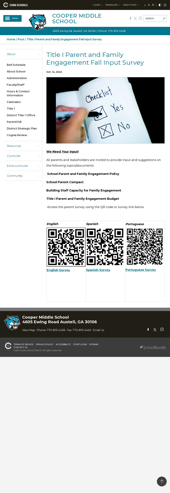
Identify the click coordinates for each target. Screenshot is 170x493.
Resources (14, 146)
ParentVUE (14, 121)
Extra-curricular (17, 165)
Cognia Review (17, 135)
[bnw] (160, 5)
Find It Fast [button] (129, 4)
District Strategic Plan (22, 128)
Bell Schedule (16, 64)
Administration (17, 78)
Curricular (14, 155)
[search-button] (164, 19)
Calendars (14, 102)
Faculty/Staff (15, 84)
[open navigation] (12, 18)
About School (16, 71)
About (11, 54)
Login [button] (96, 4)
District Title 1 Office (21, 115)
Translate (111, 4)
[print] (165, 5)
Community (15, 175)
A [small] (145, 5)
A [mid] (149, 4)
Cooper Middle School (77, 18)
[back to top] (162, 481)
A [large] (153, 5)
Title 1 (11, 108)
